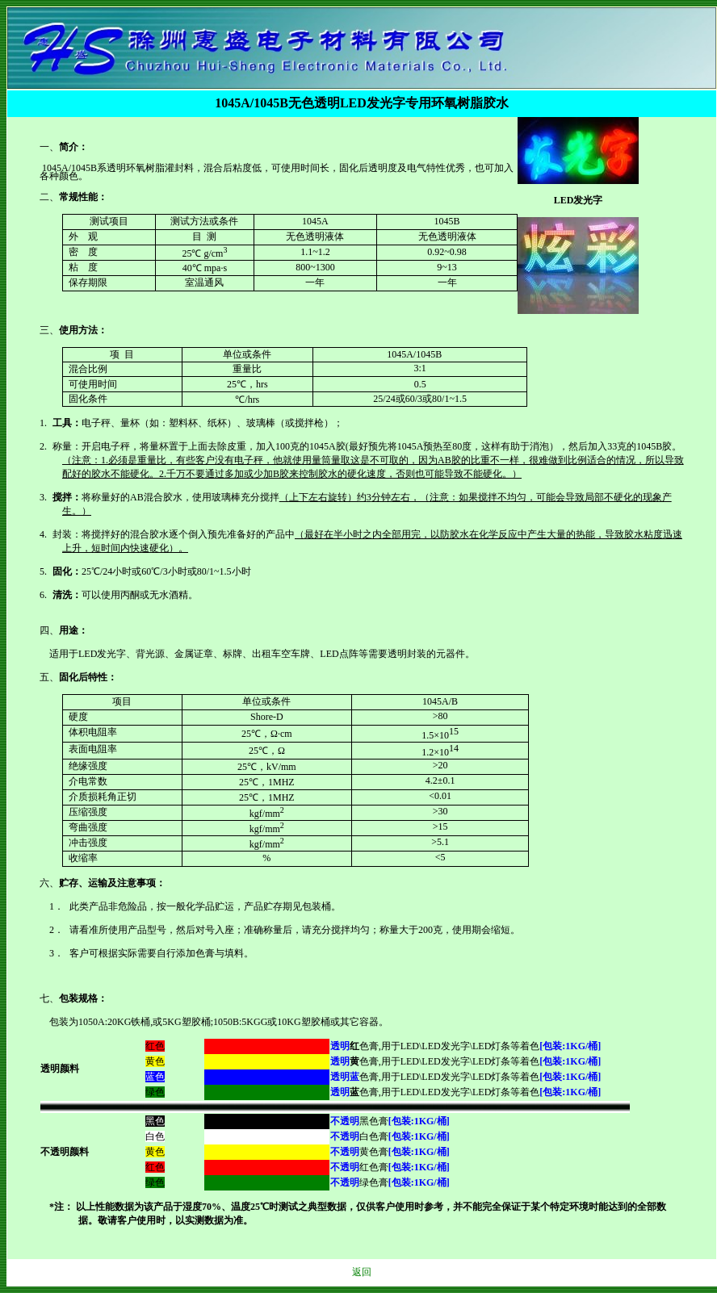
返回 (361, 1272)
